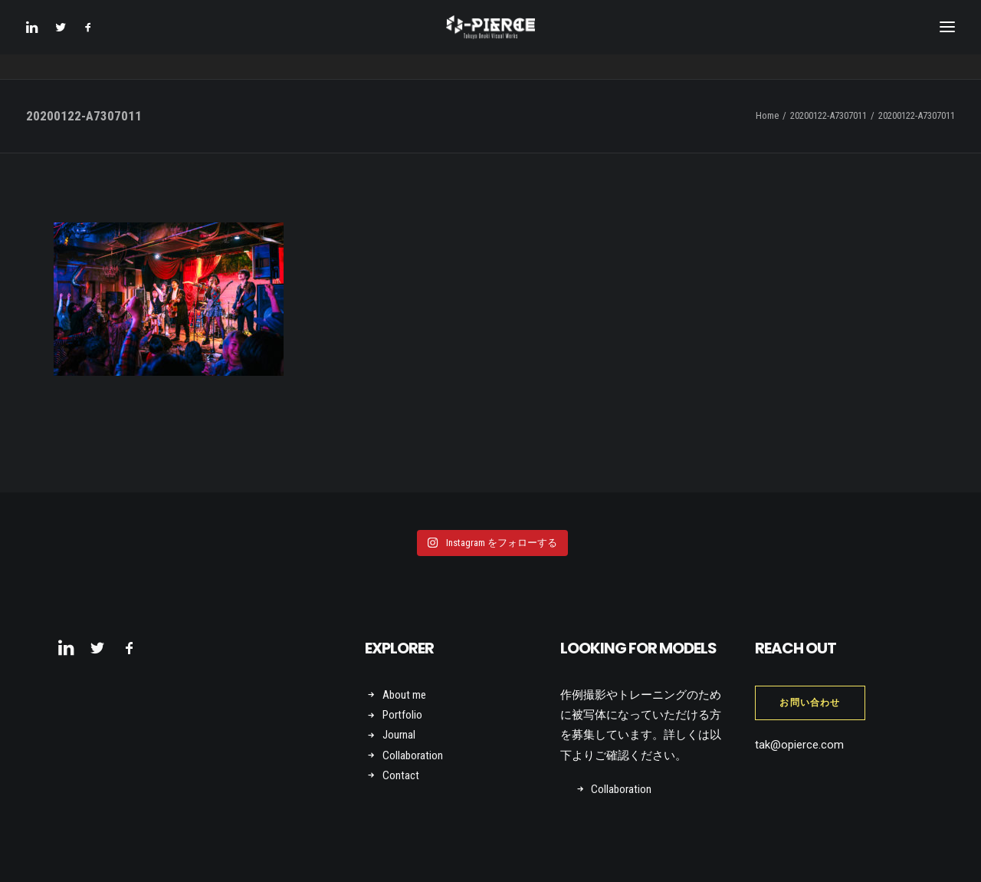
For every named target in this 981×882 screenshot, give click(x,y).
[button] (36, 40)
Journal (398, 735)
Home (767, 115)
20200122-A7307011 (828, 115)
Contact (400, 775)
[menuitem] (36, 40)
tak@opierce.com (799, 745)
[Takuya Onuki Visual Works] (490, 40)
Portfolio (402, 715)
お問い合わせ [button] (809, 702)
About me (404, 695)
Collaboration (412, 755)
